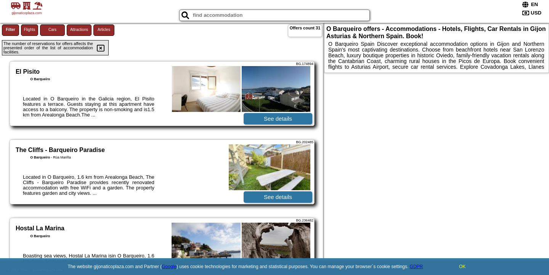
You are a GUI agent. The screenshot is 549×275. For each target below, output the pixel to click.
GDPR (416, 266)
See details (278, 118)
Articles (104, 30)
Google (169, 266)
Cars (52, 30)
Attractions (79, 30)
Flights (29, 30)
